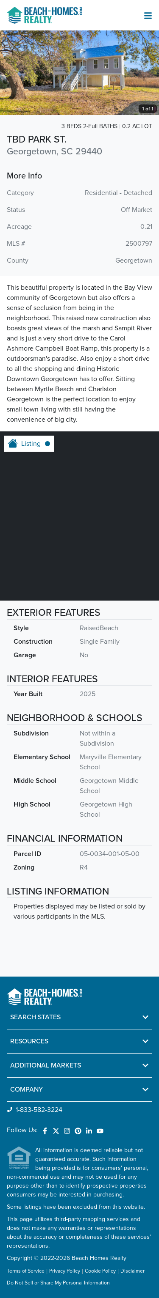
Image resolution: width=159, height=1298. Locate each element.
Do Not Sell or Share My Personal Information (58, 1283)
